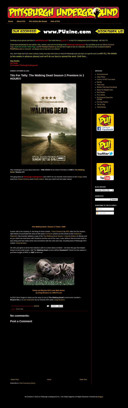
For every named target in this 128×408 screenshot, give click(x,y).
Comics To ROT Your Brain (106, 79)
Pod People (101, 92)
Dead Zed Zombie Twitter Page (25, 47)
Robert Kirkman (24, 179)
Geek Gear (100, 85)
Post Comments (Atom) (27, 383)
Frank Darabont (57, 231)
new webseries (28, 300)
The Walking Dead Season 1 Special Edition (59, 236)
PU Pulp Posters (102, 102)
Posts (99, 209)
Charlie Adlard (38, 179)
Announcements (102, 74)
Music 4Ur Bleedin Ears (105, 90)
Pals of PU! (55, 21)
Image (79, 177)
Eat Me (99, 82)
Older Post (83, 379)
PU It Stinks (101, 95)
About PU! (21, 21)
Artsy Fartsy (101, 77)
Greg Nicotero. (21, 243)
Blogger (100, 397)
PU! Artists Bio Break (38, 21)
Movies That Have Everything (107, 87)
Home (10, 21)
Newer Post (15, 379)
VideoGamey (101, 107)
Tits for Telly (19, 309)
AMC (67, 231)
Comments (101, 213)
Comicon (49, 234)
